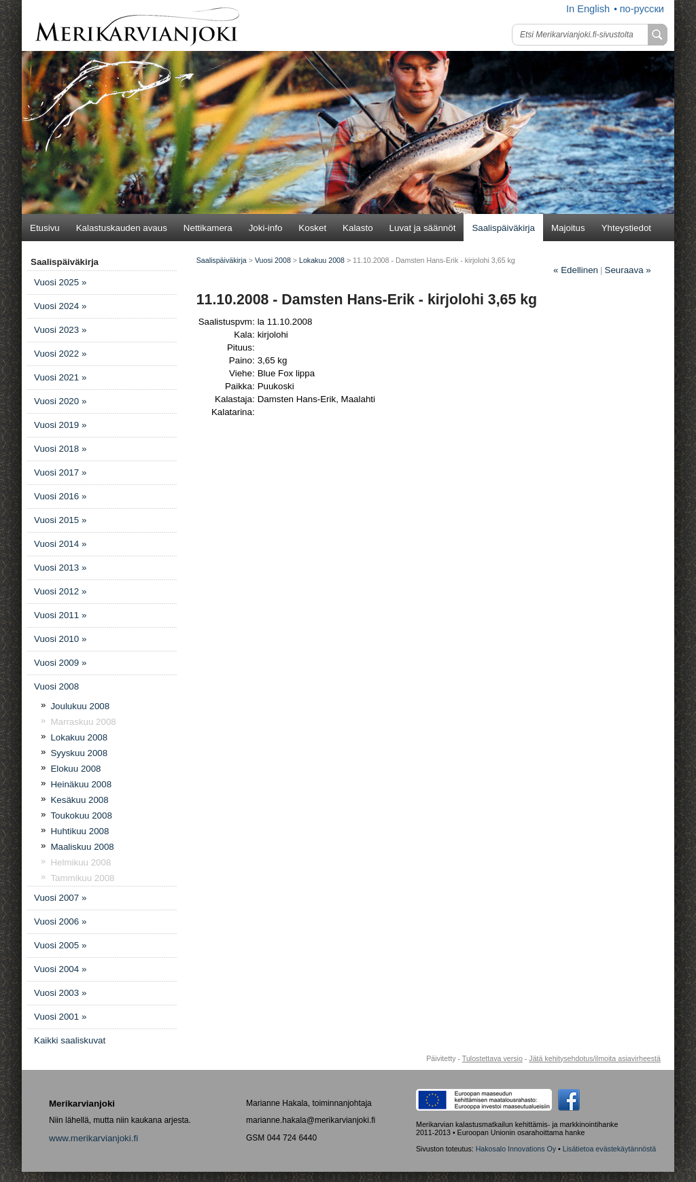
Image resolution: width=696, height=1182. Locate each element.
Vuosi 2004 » (60, 969)
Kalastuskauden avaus (121, 228)
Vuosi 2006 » (60, 921)
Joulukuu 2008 (79, 706)
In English (588, 8)
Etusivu (45, 228)
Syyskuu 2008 (78, 753)
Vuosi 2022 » (60, 353)
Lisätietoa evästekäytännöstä (609, 1149)
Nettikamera (208, 228)
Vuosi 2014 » (60, 544)
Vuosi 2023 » (60, 330)
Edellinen (575, 270)
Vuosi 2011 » (60, 615)
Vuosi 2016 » (60, 496)
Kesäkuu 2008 (79, 800)
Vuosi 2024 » (60, 306)
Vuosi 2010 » (60, 639)
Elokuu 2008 (75, 769)
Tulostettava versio (492, 1058)
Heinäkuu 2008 (80, 784)
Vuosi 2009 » (60, 663)
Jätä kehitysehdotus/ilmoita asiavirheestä (595, 1058)
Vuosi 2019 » (60, 425)
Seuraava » (628, 270)
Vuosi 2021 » (60, 377)
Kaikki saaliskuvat (69, 1040)
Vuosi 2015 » (60, 520)
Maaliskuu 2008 (82, 847)
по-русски (642, 8)
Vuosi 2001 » (60, 1016)
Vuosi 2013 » (60, 567)
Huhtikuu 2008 (79, 831)
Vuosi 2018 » (60, 449)
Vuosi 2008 (56, 686)
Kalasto (357, 228)
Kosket (312, 228)
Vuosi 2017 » (60, 472)
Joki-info (266, 228)
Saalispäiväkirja (503, 228)
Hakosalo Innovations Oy (516, 1149)
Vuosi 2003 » (60, 993)
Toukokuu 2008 (80, 815)
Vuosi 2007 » (60, 898)
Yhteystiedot (626, 228)
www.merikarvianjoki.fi (93, 1138)
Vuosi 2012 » (60, 591)
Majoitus (568, 228)
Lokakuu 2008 (78, 737)
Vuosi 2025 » (60, 282)
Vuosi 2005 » (60, 945)
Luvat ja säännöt (422, 228)
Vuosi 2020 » (60, 401)
